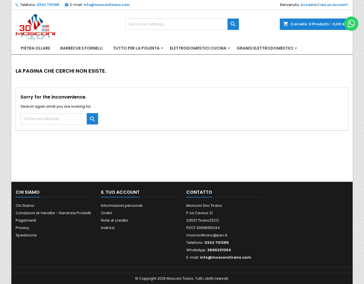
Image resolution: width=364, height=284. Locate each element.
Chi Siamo (25, 205)
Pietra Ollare (35, 48)
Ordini (106, 213)
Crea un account (332, 4)
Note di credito (114, 220)
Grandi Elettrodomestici (265, 48)
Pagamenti (26, 220)
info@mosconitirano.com (107, 4)
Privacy (22, 227)
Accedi (307, 4)
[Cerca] (182, 24)
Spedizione (26, 235)
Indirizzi (108, 227)
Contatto (199, 192)
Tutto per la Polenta (136, 48)
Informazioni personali (121, 205)
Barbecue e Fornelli (81, 48)
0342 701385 (48, 4)
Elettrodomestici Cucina (198, 48)
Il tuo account (120, 192)
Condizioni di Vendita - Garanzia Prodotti (53, 213)
